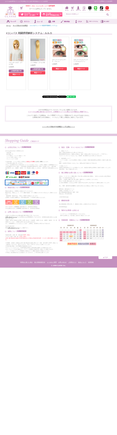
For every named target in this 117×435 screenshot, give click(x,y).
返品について (82, 262)
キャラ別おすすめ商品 (20, 25)
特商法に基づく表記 (26, 262)
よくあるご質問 (52, 262)
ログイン (96, 1)
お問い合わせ (62, 262)
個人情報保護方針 (39, 262)
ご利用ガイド (72, 262)
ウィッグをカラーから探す (29, 14)
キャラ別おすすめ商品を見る (51, 14)
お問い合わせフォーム (11, 217)
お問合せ (102, 1)
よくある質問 (108, 1)
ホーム (8, 25)
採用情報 (91, 262)
